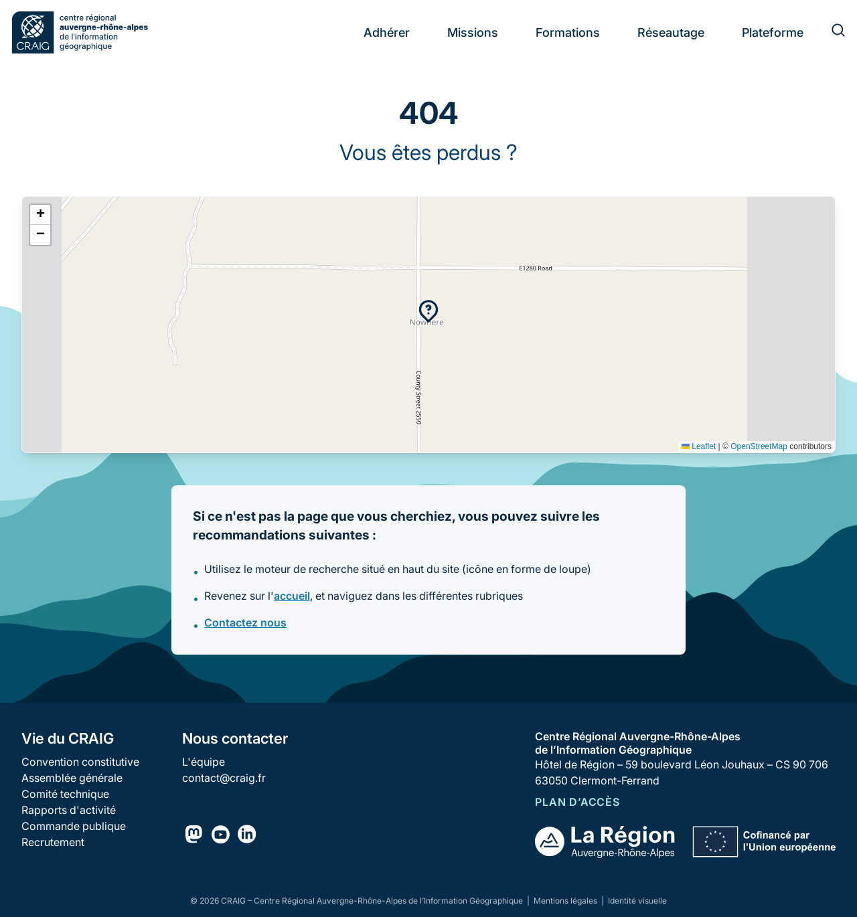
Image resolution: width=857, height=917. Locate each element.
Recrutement (52, 842)
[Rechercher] (830, 32)
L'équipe (203, 761)
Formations (568, 32)
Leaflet (699, 446)
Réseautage (670, 32)
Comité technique (65, 794)
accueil (292, 595)
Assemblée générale (72, 777)
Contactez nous (245, 622)
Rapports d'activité (68, 810)
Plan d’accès (577, 802)
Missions (472, 32)
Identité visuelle (637, 901)
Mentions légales (566, 901)
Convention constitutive (80, 761)
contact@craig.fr (224, 777)
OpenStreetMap (758, 446)
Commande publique (73, 826)
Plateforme (772, 32)
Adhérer (387, 32)
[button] (428, 311)
